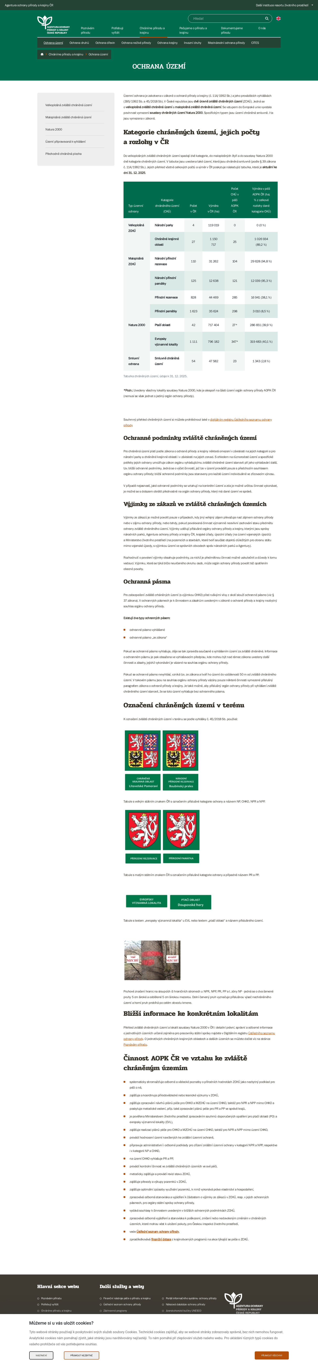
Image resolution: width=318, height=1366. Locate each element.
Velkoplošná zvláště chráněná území (68, 105)
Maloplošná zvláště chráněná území (68, 117)
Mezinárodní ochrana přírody (226, 42)
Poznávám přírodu (135, 1044)
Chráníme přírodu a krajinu (56, 1310)
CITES (255, 42)
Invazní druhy (192, 42)
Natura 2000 (53, 129)
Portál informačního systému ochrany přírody (191, 1298)
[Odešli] (267, 18)
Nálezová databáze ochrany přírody (185, 1304)
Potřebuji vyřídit (49, 1304)
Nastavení (41, 1355)
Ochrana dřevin (105, 42)
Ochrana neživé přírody (136, 42)
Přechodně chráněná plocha (63, 153)
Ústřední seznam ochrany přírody (157, 1231)
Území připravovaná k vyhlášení (65, 141)
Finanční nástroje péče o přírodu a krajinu (126, 1298)
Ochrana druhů (79, 42)
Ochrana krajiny (167, 42)
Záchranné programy (115, 1310)
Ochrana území (53, 42)
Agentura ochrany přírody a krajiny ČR (29, 5)
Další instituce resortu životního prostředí (282, 5)
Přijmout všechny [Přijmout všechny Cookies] (271, 1355)
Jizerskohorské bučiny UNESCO (183, 1310)
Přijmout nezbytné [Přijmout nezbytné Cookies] (81, 1355)
